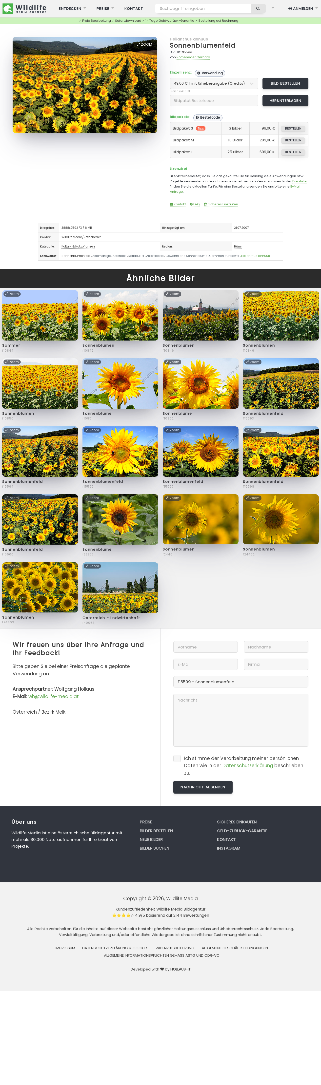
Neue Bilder (151, 839)
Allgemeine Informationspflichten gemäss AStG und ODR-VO (162, 955)
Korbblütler (136, 256)
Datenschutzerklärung (247, 765)
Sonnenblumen (98, 345)
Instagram (228, 848)
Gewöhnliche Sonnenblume (186, 256)
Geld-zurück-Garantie (242, 831)
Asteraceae (154, 256)
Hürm (238, 246)
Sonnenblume (97, 413)
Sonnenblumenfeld (203, 45)
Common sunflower (224, 256)
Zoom (144, 44)
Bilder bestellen (156, 831)
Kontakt (178, 204)
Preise (146, 822)
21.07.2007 (241, 228)
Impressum (65, 948)
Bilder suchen (154, 848)
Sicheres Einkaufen (221, 204)
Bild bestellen (285, 83)
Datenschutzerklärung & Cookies (115, 948)
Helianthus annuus (189, 39)
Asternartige (101, 256)
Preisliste (299, 181)
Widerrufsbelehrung (175, 948)
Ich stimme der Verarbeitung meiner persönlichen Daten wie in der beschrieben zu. (243, 766)
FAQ (195, 204)
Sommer (11, 345)
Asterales (119, 256)
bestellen (293, 128)
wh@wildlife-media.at (53, 696)
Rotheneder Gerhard (193, 57)
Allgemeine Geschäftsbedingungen (235, 948)
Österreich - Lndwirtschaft (111, 617)
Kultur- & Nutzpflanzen (78, 246)
